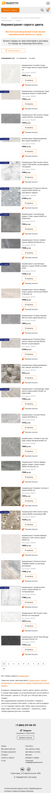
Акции (3, 746)
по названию (22, 58)
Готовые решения (8, 752)
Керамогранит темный (38, 680)
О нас (3, 761)
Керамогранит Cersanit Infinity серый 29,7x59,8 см (33, 416)
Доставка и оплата (33, 752)
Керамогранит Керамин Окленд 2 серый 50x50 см (35, 489)
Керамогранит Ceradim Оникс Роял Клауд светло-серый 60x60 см (35, 67)
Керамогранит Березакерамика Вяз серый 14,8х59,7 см (34, 140)
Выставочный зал (8, 749)
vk (22, 769)
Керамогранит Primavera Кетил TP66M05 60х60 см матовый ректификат (34, 563)
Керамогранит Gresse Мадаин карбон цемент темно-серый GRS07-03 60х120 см (34, 464)
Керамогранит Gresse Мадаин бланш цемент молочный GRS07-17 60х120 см (35, 292)
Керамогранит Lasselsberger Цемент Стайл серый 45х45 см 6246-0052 (34, 216)
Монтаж (29, 755)
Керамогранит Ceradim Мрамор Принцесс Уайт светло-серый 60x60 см (34, 537)
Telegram (27, 730)
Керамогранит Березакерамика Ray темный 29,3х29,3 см (34, 366)
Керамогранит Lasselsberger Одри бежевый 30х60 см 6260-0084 (35, 92)
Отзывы (4, 755)
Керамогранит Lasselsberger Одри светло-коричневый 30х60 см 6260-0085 (35, 391)
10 (4, 669)
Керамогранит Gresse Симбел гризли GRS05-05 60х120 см (34, 241)
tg (29, 769)
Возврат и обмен (32, 758)
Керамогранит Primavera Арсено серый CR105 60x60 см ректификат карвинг (34, 190)
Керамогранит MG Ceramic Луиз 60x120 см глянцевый (34, 614)
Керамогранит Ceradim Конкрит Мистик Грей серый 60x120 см (34, 317)
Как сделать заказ (33, 749)
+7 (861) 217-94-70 (25, 725)
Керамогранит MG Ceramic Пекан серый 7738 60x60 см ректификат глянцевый (35, 164)
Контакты (29, 746)
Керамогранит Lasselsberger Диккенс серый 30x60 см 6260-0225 (34, 266)
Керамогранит (23, 676)
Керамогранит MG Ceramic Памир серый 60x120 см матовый (35, 116)
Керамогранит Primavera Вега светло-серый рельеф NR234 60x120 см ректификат (33, 341)
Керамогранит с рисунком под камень (16, 683)
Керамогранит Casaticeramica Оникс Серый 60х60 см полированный (33, 589)
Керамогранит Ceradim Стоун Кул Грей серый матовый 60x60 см (35, 439)
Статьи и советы (7, 758)
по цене (32, 58)
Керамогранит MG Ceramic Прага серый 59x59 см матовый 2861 (35, 513)
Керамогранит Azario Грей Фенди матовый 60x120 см (35, 638)
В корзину (29, 80)
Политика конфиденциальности (34, 761)
